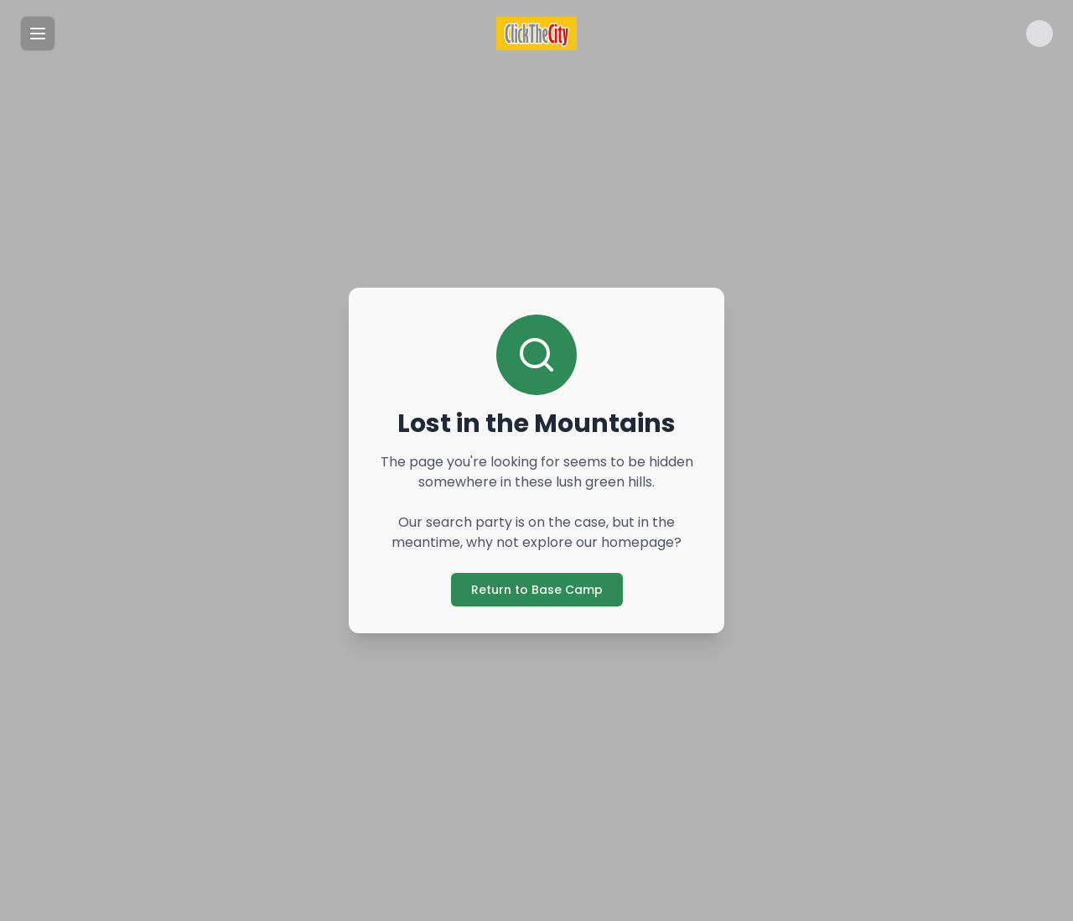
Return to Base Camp (537, 589)
